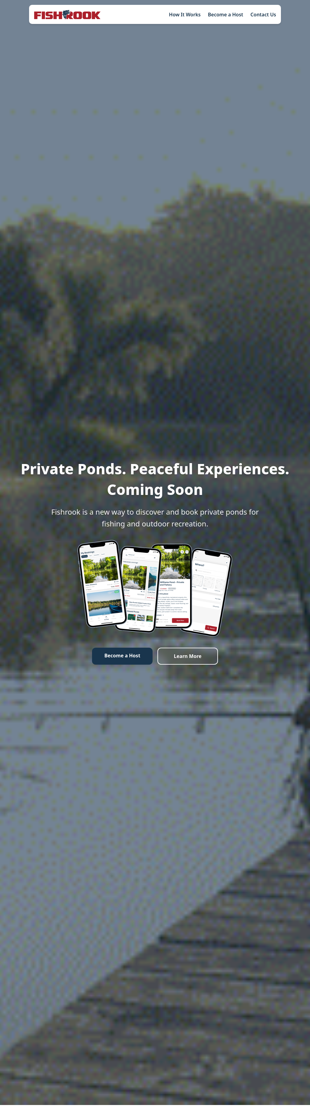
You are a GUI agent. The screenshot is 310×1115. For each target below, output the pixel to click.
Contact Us (263, 14)
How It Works (185, 14)
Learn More (187, 656)
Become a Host (225, 14)
